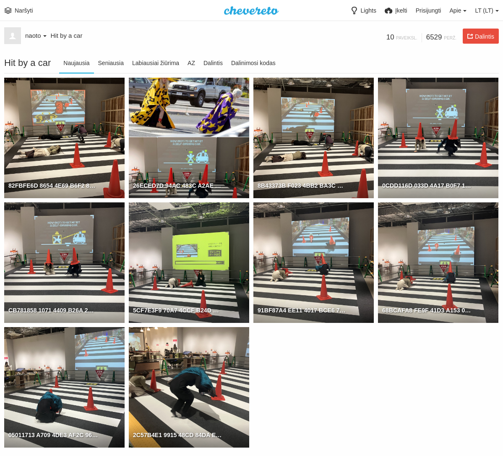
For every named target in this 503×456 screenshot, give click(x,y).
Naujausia (76, 63)
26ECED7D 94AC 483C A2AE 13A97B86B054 (178, 185)
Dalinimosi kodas (253, 63)
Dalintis (213, 63)
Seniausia (111, 63)
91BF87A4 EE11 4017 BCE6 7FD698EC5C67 (302, 310)
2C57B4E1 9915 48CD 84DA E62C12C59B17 (178, 434)
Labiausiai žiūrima (155, 63)
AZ (191, 63)
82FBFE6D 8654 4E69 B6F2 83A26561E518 (53, 185)
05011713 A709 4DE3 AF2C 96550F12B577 (53, 434)
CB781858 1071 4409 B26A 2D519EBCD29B (53, 310)
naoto (36, 35)
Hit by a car (67, 35)
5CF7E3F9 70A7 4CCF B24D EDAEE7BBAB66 (178, 310)
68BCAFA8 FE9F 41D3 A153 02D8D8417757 (427, 310)
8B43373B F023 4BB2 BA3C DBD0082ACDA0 (302, 185)
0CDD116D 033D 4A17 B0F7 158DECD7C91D (427, 185)
